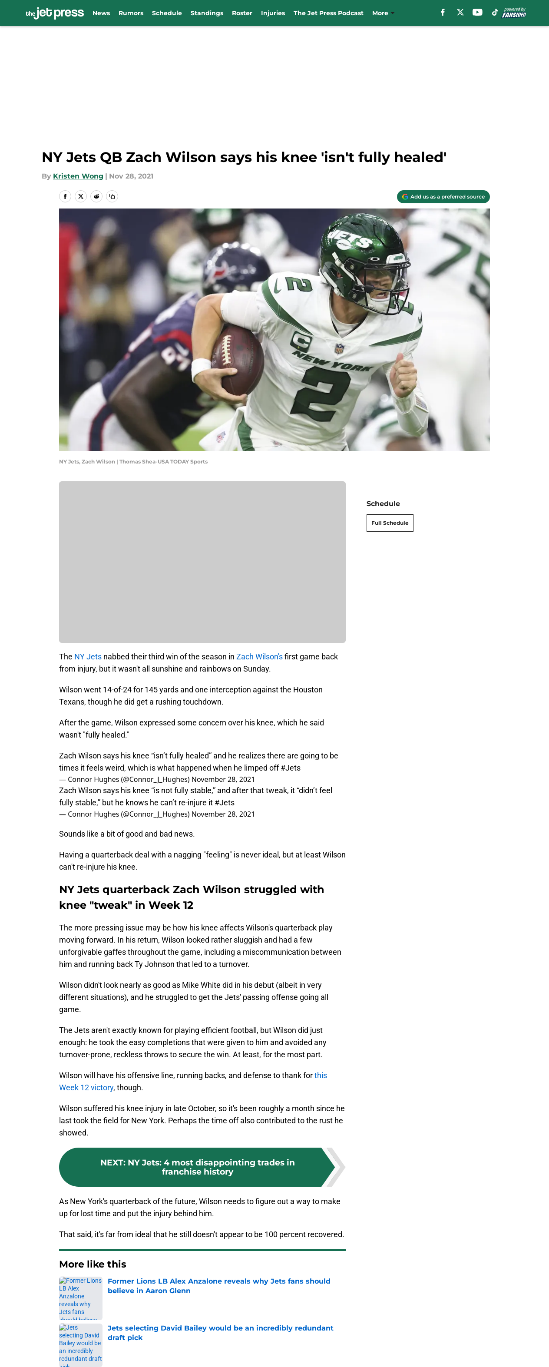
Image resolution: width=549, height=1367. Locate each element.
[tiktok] (495, 12)
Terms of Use (374, 1351)
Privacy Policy (292, 1351)
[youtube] (478, 12)
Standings (207, 13)
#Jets (291, 767)
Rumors (131, 13)
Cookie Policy (466, 1351)
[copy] (112, 196)
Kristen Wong (78, 176)
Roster (242, 13)
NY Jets (88, 656)
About (70, 1351)
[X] (460, 12)
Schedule (167, 13)
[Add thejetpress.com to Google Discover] (443, 196)
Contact (165, 1351)
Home (68, 1290)
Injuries (273, 13)
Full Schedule (390, 523)
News (101, 13)
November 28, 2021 (223, 779)
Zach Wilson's (259, 656)
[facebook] (443, 12)
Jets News (103, 1290)
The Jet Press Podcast (329, 13)
